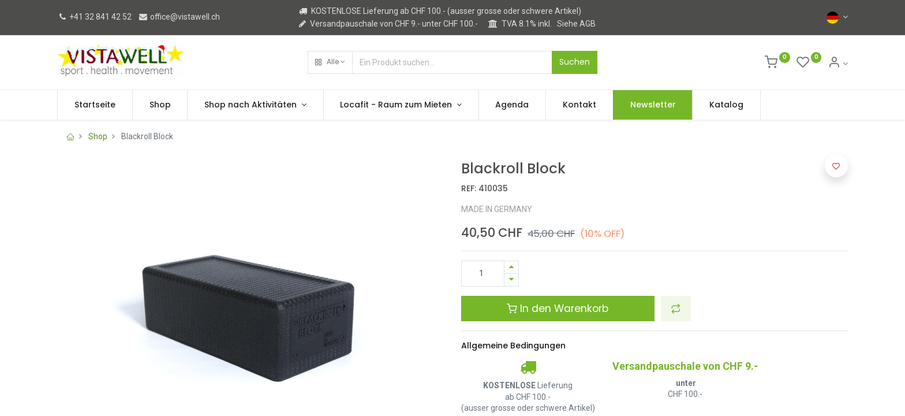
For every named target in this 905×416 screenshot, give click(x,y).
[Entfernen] (511, 280)
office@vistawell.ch (179, 16)
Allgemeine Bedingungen (513, 345)
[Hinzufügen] (511, 267)
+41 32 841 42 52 (94, 16)
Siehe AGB (576, 23)
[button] (330, 62)
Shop (97, 136)
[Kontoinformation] (838, 63)
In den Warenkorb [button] (557, 308)
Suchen (574, 62)
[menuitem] (95, 105)
